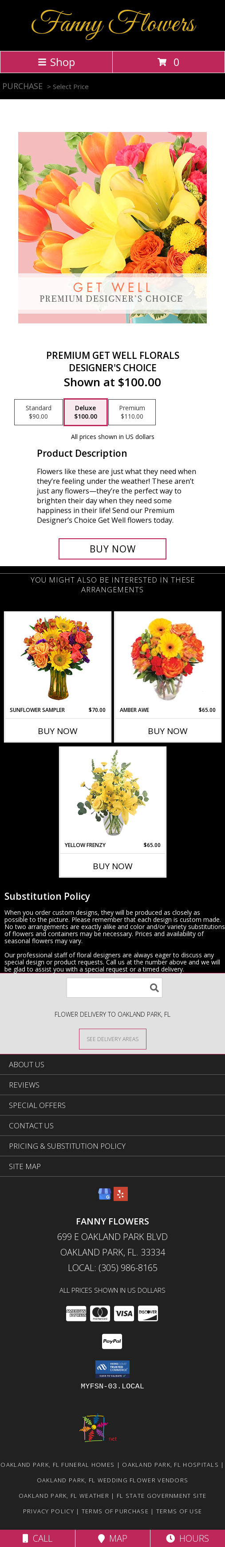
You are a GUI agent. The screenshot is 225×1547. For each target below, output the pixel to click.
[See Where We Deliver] (112, 1038)
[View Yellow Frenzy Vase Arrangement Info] (112, 795)
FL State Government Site (161, 1496)
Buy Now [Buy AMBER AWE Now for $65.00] (168, 731)
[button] (112, 1369)
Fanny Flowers (112, 25)
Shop (56, 61)
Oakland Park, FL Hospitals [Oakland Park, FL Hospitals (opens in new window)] (170, 1465)
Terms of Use (179, 1511)
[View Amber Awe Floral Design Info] (167, 659)
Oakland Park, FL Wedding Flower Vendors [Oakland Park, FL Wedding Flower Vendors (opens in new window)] (113, 1480)
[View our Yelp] (121, 1198)
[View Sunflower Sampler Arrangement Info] (57, 659)
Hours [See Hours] (187, 1538)
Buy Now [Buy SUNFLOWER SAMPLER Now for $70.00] (58, 731)
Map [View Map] (112, 1538)
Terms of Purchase (115, 1511)
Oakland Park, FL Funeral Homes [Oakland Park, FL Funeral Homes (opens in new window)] (57, 1465)
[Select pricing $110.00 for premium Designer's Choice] (132, 412)
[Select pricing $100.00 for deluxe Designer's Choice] (86, 412)
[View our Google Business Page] (105, 1198)
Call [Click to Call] (37, 1538)
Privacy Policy (48, 1511)
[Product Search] (114, 988)
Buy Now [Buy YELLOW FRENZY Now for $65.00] (113, 866)
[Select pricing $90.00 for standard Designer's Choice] (39, 412)
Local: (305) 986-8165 (113, 1268)
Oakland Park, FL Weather (64, 1496)
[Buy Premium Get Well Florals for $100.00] (113, 549)
